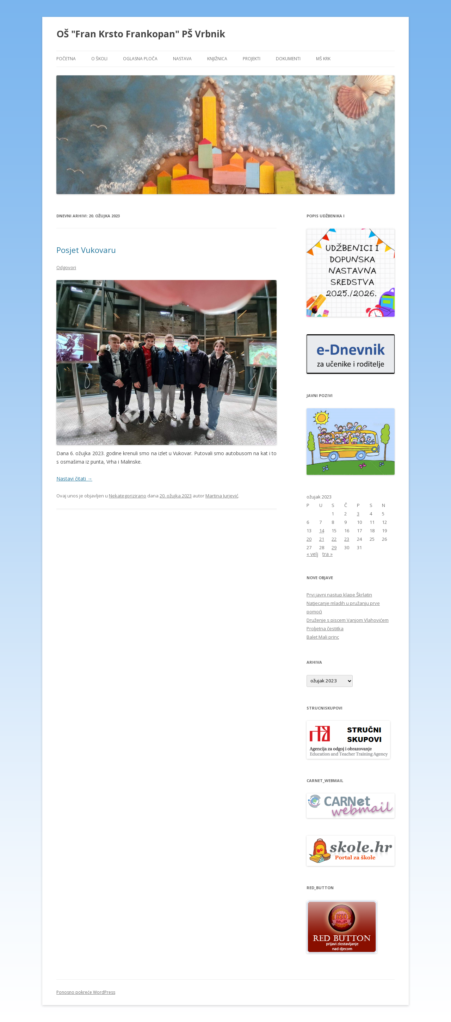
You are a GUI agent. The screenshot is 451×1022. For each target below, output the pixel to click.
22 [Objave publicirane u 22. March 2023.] (334, 539)
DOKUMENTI (288, 59)
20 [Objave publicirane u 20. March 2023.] (309, 539)
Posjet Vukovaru (86, 249)
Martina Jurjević (221, 496)
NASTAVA (182, 59)
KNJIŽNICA (217, 59)
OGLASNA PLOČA (140, 59)
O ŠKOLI (99, 59)
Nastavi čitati (74, 478)
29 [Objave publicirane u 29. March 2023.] (334, 547)
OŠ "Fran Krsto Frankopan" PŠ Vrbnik (140, 33)
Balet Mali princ (323, 637)
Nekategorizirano (127, 496)
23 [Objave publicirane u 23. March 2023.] (346, 539)
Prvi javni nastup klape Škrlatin (339, 594)
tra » (327, 554)
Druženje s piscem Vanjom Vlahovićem (348, 620)
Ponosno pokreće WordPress (85, 992)
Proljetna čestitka (325, 628)
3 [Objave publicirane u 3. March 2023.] (358, 513)
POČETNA (66, 59)
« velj (312, 554)
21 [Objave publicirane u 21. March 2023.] (321, 539)
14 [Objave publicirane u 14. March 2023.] (321, 530)
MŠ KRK (323, 59)
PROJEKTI (251, 59)
